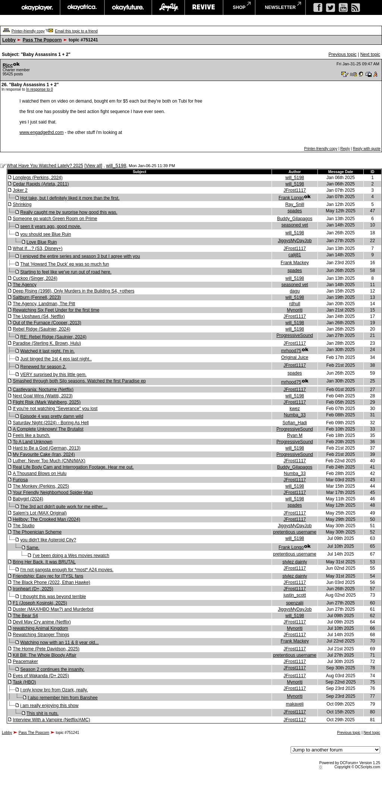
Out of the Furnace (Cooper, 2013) (47, 322)
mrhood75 (291, 350)
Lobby (9, 40)
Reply (345, 149)
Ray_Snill (294, 204)
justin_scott (295, 595)
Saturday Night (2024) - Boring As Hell (50, 422)
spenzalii (295, 603)
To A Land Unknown (32, 441)
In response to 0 (39, 89)
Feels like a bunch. (31, 435)
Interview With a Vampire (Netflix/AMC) (51, 719)
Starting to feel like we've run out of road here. (65, 272)
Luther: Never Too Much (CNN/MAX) (49, 460)
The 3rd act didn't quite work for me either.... (63, 506)
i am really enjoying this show (49, 705)
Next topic (370, 54)
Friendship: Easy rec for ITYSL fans (48, 576)
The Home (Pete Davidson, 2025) (46, 648)
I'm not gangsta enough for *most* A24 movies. (66, 569)
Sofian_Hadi (294, 422)
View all (93, 165)
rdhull (294, 303)
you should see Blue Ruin (45, 234)
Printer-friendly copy (28, 31)
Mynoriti (295, 310)
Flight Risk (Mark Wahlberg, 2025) (47, 402)
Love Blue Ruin (41, 242)
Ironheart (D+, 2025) (33, 588)
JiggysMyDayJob (295, 240)
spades (295, 210)
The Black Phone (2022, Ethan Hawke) (51, 582)
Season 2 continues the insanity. (52, 669)
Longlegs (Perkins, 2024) (37, 177)
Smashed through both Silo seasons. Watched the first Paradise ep (79, 381)
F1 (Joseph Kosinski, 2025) (40, 603)
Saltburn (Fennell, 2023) (37, 297)
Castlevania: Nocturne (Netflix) (43, 389)
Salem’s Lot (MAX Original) (40, 513)
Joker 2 (20, 190)
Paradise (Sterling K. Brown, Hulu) (47, 343)
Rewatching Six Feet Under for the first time (56, 310)
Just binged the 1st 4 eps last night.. (55, 359)
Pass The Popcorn (42, 40)
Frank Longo (291, 197)
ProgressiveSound (294, 335)
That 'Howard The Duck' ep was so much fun (64, 264)
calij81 (294, 254)
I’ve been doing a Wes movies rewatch (71, 555)
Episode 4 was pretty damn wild (51, 416)
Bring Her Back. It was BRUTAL (44, 562)
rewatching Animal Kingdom (40, 628)
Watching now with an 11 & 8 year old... (59, 642)
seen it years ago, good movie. (50, 226)
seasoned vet (294, 225)
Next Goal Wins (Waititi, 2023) (42, 395)
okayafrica (82, 7)
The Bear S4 (25, 615)
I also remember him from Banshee (62, 697)
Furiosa (20, 479)
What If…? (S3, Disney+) (37, 248)
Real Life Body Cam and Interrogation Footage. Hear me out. (73, 467)
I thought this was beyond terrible (53, 596)
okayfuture (128, 7)
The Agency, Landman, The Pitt (44, 303)
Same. (33, 547)
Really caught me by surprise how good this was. (68, 212)
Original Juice (295, 357)
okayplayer (37, 7)
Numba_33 (295, 415)
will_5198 (116, 165)
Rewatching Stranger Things (41, 634)
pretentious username (294, 532)
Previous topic (342, 54)
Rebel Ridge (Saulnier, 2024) (41, 329)
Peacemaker (25, 661)
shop (239, 7)
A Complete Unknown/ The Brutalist (48, 429)
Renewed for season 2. (43, 366)
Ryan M (294, 435)
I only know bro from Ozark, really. (54, 690)
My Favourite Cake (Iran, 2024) (44, 454)
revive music (204, 7)
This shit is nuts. (42, 713)
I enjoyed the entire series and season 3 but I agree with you (80, 256)
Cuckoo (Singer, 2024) (35, 278)
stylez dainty (294, 562)
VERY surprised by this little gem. (53, 374)
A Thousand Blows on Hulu (39, 473)
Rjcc (8, 65)
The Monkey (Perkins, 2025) (41, 486)
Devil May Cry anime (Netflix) (42, 622)
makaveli (294, 704)
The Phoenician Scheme (37, 532)
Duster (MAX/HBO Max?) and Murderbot (53, 609)
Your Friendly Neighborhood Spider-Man (53, 492)
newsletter (280, 7)
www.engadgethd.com (41, 132)
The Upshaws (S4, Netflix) (39, 316)
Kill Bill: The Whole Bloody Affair (44, 655)
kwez (294, 408)
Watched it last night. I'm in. (47, 351)
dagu (295, 291)
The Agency (24, 284)
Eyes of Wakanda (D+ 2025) (41, 675)
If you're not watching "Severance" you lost (55, 408)
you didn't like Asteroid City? (48, 540)
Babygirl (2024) (28, 498)
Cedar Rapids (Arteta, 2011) (41, 184)
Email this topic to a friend (76, 31)
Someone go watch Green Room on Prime (55, 218)
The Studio (23, 525)
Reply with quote (367, 149)
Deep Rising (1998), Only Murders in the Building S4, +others (73, 291)
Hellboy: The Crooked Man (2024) (46, 519)
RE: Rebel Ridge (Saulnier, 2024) (53, 337)
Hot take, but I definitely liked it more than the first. (69, 198)
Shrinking (22, 204)
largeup (168, 7)
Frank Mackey (295, 262)
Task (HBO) (24, 682)
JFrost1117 (295, 190)
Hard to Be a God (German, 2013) (46, 448)
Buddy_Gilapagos (295, 218)
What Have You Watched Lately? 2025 (45, 165)
